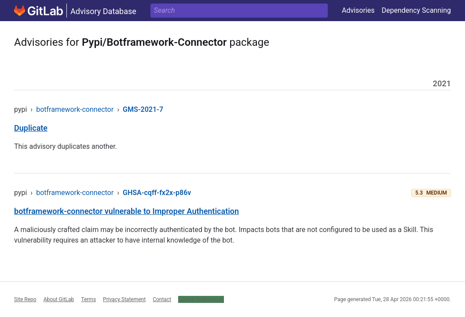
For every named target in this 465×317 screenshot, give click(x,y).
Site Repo (25, 299)
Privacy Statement (124, 299)
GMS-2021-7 (143, 109)
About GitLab (59, 299)
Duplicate (31, 128)
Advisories (358, 10)
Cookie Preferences (201, 299)
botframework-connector (75, 109)
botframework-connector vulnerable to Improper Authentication (126, 211)
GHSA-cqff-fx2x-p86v (157, 192)
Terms (88, 299)
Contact (162, 299)
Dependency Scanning (416, 10)
